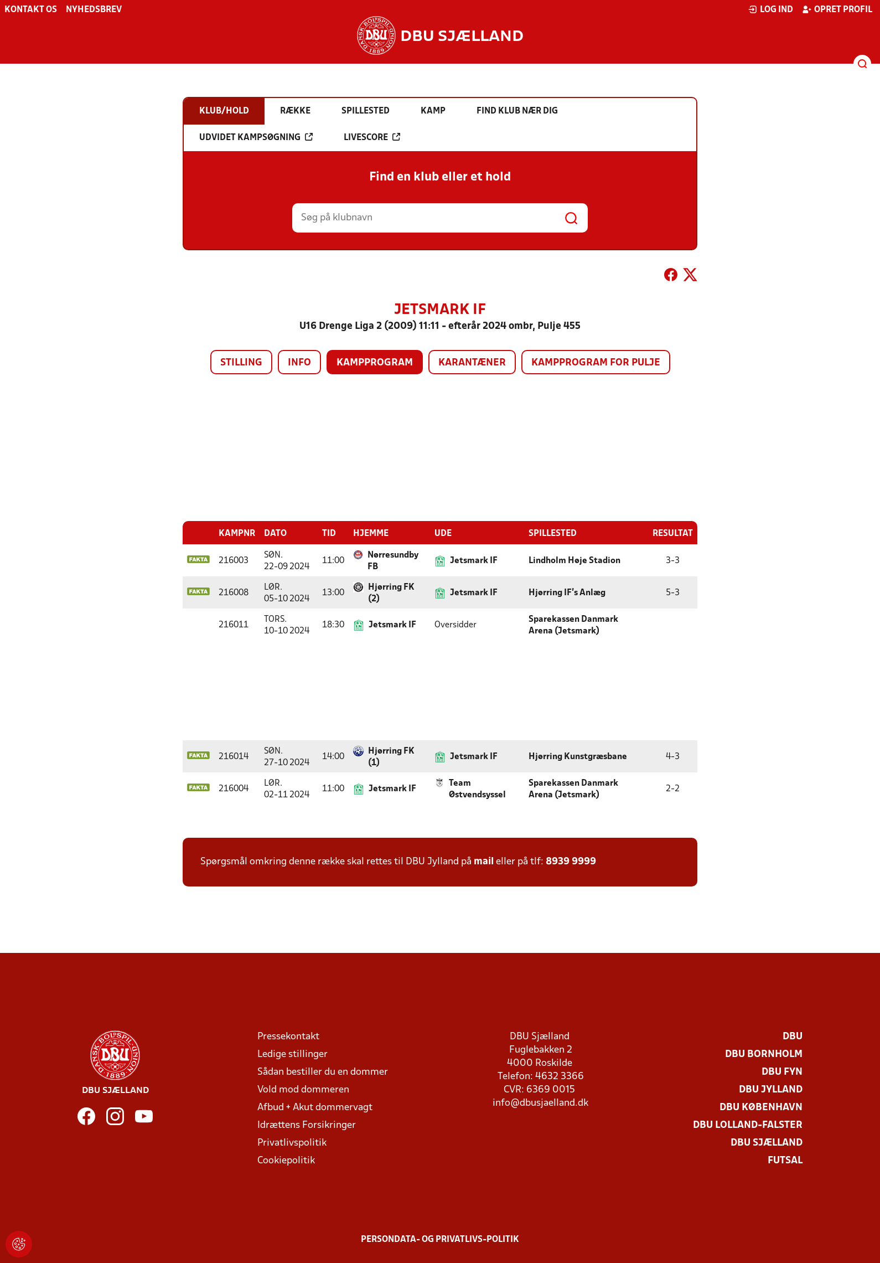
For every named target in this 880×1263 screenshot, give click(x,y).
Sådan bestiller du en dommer (322, 1071)
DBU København (761, 1107)
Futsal (785, 1160)
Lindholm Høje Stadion (574, 560)
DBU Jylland (771, 1089)
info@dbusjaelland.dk (540, 1102)
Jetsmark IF (474, 560)
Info (299, 363)
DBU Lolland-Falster (748, 1125)
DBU (793, 1036)
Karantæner (472, 363)
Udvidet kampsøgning (256, 137)
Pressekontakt (288, 1036)
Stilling (241, 363)
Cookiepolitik (286, 1160)
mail (484, 861)
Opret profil (837, 9)
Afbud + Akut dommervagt (314, 1107)
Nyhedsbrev (94, 10)
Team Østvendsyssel (477, 788)
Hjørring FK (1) (391, 756)
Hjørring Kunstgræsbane (578, 756)
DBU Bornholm (764, 1054)
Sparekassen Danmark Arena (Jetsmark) (573, 625)
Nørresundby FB (392, 560)
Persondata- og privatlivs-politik (440, 1239)
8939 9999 (571, 861)
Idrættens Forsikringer (306, 1125)
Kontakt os (30, 10)
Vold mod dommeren (303, 1089)
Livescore (372, 137)
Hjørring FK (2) (391, 592)
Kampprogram (375, 363)
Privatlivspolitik (292, 1142)
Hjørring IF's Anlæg (567, 592)
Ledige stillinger (292, 1054)
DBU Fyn (782, 1071)
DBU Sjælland (767, 1142)
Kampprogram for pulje (595, 363)
